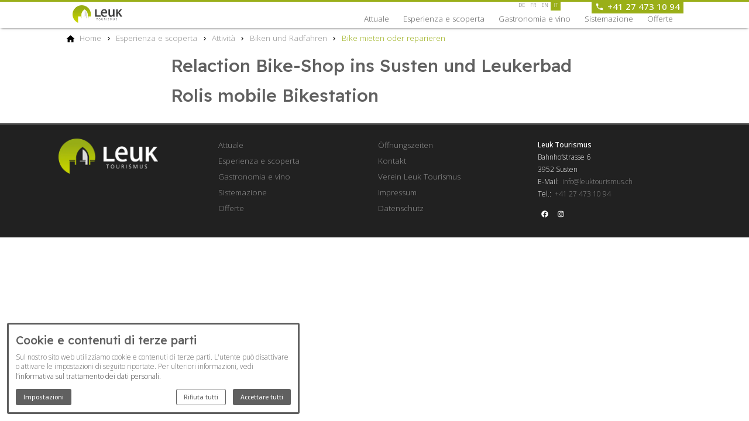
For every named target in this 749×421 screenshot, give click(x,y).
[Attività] (223, 38)
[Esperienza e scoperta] (156, 38)
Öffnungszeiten (405, 145)
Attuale (376, 18)
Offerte (660, 18)
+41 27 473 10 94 (583, 194)
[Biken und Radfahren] (288, 38)
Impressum (397, 192)
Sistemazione (609, 18)
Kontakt (392, 161)
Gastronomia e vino (535, 18)
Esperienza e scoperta (444, 18)
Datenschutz (401, 208)
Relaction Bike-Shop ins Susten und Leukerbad (371, 65)
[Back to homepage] (108, 14)
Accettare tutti (261, 397)
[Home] (90, 38)
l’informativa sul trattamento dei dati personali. (88, 376)
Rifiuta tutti (201, 397)
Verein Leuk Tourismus (419, 176)
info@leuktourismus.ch (597, 182)
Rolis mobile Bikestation (275, 95)
